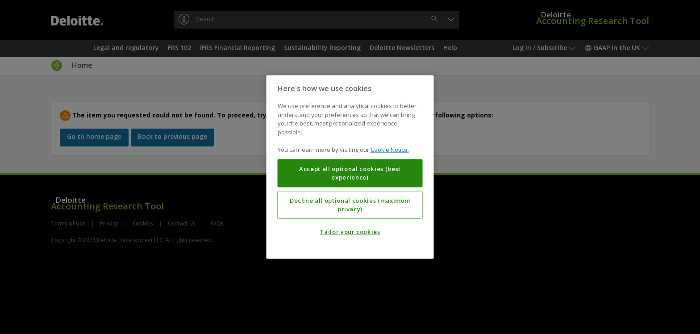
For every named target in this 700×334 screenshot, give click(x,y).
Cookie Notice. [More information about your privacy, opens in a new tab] (390, 150)
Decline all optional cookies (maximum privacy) (350, 205)
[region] (350, 167)
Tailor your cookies (350, 232)
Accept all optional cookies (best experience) (350, 173)
